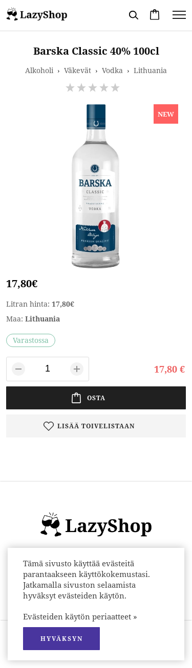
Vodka (112, 70)
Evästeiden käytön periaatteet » (80, 616)
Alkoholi (39, 70)
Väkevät (77, 70)
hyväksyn (61, 638)
